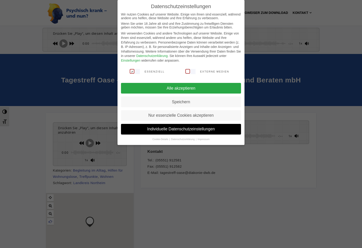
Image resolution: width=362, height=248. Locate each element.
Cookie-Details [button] (160, 139)
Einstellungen (130, 60)
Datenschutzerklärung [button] (183, 139)
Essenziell (147, 71)
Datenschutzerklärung (152, 56)
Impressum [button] (204, 139)
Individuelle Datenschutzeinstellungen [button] (181, 129)
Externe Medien (207, 71)
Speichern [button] (181, 102)
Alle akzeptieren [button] (181, 88)
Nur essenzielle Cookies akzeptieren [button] (181, 115)
